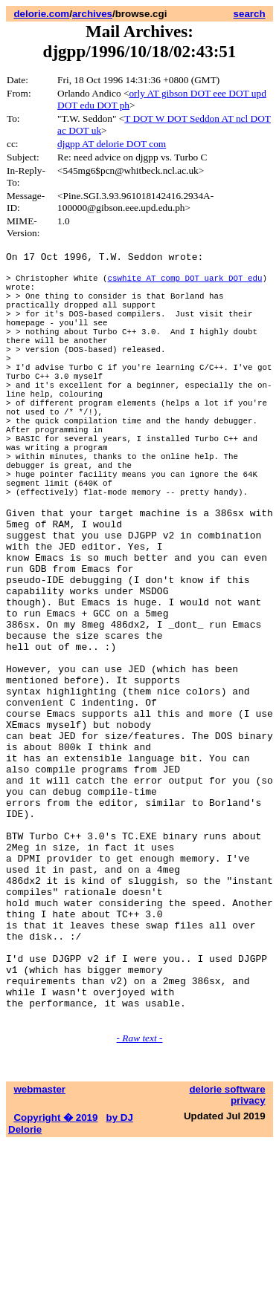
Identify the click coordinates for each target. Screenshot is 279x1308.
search (250, 13)
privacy (248, 1265)
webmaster (39, 1254)
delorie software (227, 1254)
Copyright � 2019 (55, 1282)
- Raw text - (140, 1202)
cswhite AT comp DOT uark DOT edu (184, 284)
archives (92, 13)
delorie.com (41, 13)
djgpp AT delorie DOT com (111, 143)
